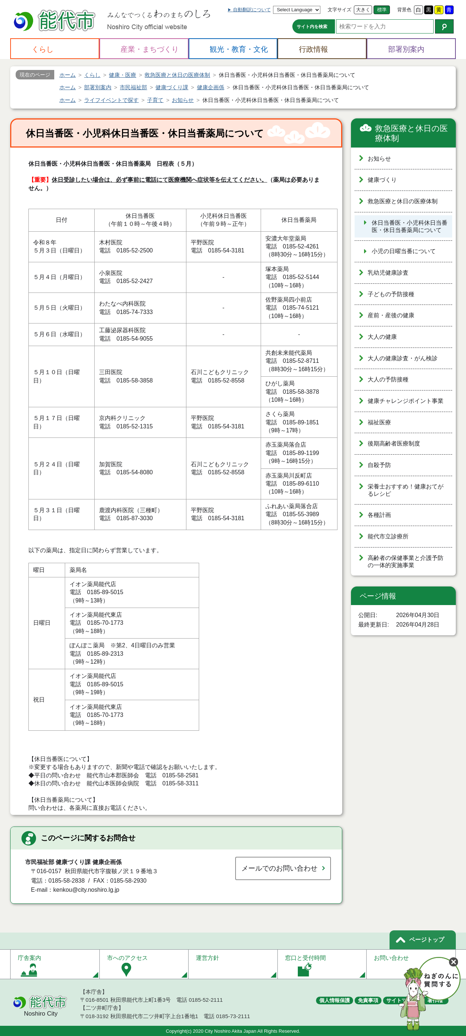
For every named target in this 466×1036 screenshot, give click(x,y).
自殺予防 (379, 465)
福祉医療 (379, 422)
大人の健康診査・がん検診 (403, 358)
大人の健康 (382, 337)
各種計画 (379, 515)
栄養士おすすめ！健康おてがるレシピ (405, 490)
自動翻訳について (252, 9)
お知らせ (379, 159)
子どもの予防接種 (391, 294)
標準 (382, 9)
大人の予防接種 (388, 379)
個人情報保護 (334, 1000)
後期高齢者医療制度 (394, 443)
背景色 (404, 9)
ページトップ (426, 940)
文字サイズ (339, 9)
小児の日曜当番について (404, 251)
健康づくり (382, 180)
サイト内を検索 (312, 26)
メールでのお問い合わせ (279, 868)
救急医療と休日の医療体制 (411, 133)
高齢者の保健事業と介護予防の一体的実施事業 (405, 562)
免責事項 (368, 1000)
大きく (363, 9)
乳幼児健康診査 (388, 273)
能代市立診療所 (388, 536)
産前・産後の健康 (391, 315)
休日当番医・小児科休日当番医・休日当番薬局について (409, 227)
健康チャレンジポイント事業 (405, 401)
